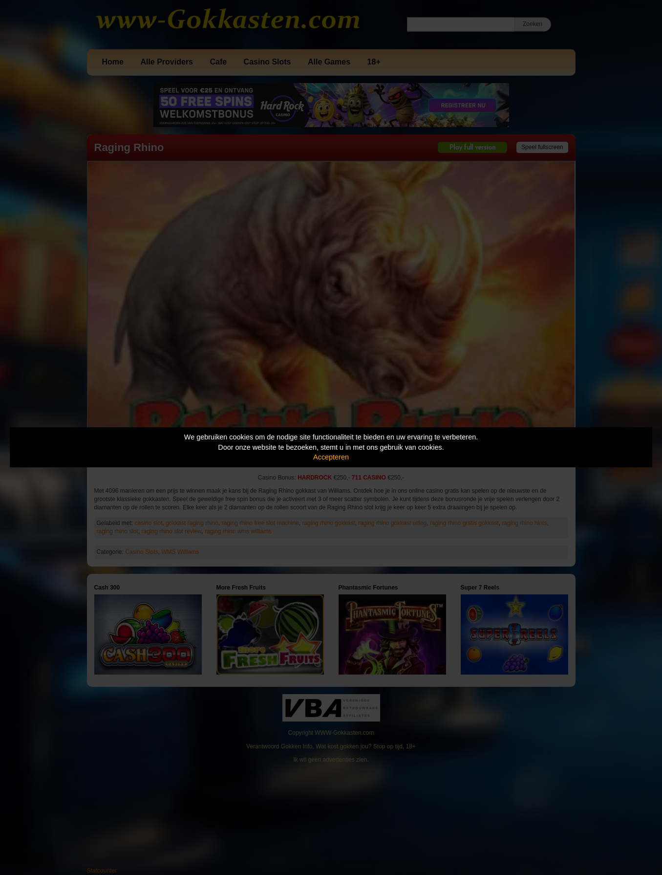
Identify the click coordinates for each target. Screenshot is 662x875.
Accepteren (331, 457)
